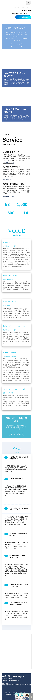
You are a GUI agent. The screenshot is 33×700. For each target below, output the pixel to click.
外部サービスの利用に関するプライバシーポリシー (18, 693)
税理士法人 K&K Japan (13, 676)
